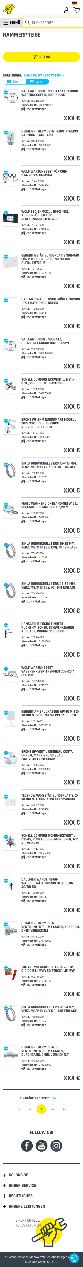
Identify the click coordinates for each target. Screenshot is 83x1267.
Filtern (41, 56)
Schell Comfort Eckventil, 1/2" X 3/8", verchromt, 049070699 (47, 381)
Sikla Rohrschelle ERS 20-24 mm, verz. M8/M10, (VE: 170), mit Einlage (49, 1009)
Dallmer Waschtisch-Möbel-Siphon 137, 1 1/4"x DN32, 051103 (50, 301)
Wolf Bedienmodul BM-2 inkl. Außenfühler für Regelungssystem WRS (45, 215)
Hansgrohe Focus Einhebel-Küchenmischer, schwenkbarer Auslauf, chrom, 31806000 (47, 627)
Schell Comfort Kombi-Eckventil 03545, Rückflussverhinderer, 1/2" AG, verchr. (49, 839)
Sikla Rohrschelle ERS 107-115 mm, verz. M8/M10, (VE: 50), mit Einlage (49, 465)
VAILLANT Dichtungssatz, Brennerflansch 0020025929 (45, 341)
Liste (36, 82)
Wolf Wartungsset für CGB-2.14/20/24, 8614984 (44, 173)
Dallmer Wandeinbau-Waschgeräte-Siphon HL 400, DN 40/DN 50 (47, 883)
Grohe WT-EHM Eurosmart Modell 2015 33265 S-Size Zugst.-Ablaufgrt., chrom (48, 423)
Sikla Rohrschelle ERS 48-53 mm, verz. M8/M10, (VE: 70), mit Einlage (48, 585)
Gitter (13, 82)
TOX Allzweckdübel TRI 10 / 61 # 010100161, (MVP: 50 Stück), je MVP (48, 969)
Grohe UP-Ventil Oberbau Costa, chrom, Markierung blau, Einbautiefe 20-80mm (47, 755)
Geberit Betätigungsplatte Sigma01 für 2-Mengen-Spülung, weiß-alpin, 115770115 (50, 259)
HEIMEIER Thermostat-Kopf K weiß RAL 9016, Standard (49, 133)
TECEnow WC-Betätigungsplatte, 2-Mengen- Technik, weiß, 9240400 (49, 797)
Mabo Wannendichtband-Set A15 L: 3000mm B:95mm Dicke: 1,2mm (49, 505)
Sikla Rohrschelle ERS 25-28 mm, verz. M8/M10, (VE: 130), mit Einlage (49, 545)
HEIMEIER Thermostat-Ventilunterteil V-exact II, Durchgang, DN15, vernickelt (45, 1051)
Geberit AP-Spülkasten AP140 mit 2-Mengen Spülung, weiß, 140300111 (50, 713)
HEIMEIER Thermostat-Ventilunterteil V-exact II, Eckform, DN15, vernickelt (50, 927)
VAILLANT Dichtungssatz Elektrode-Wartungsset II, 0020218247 (50, 93)
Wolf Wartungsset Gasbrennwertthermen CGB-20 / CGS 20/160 (47, 671)
